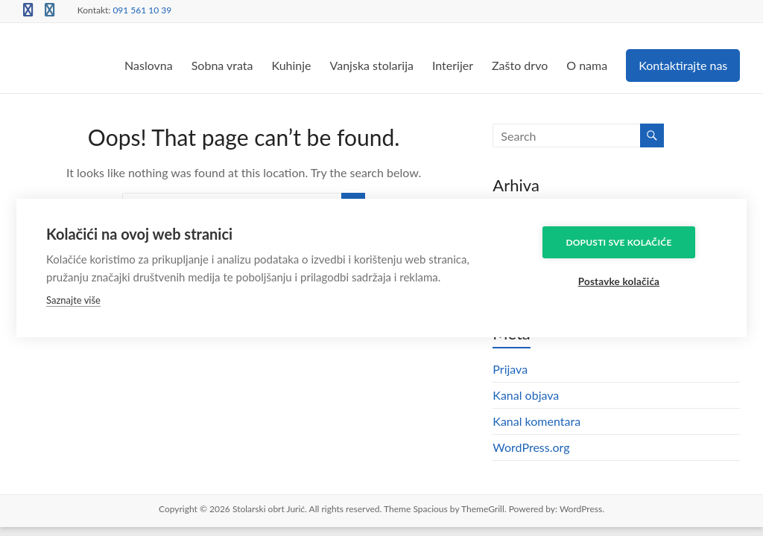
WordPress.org (531, 447)
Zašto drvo (520, 65)
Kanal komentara (536, 421)
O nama (586, 65)
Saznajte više (73, 300)
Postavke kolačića (627, 281)
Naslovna (148, 65)
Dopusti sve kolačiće (628, 241)
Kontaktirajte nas (683, 65)
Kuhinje (291, 65)
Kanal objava (526, 395)
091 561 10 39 (142, 10)
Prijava (510, 369)
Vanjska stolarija (372, 65)
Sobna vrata (222, 65)
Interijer (452, 65)
